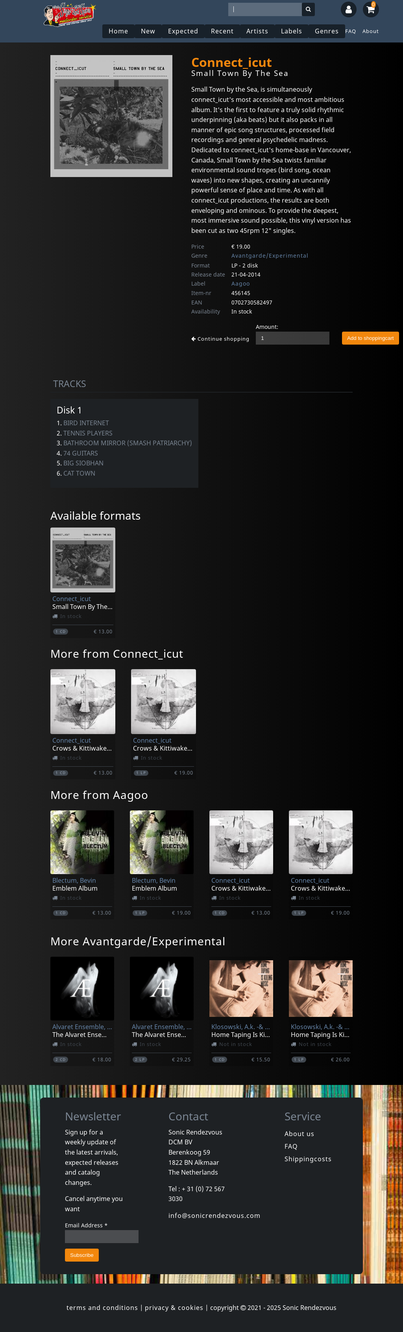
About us (299, 1133)
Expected (183, 31)
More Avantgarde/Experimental (138, 941)
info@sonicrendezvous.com (214, 1215)
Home (118, 31)
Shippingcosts (308, 1159)
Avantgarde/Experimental (270, 255)
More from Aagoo (99, 794)
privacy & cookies (174, 1307)
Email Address (86, 1225)
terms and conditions (102, 1307)
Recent (222, 31)
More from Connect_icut (116, 653)
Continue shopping (220, 338)
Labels (291, 31)
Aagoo (240, 283)
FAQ (350, 31)
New (148, 31)
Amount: (267, 326)
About (370, 31)
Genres (327, 31)
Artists (257, 31)
